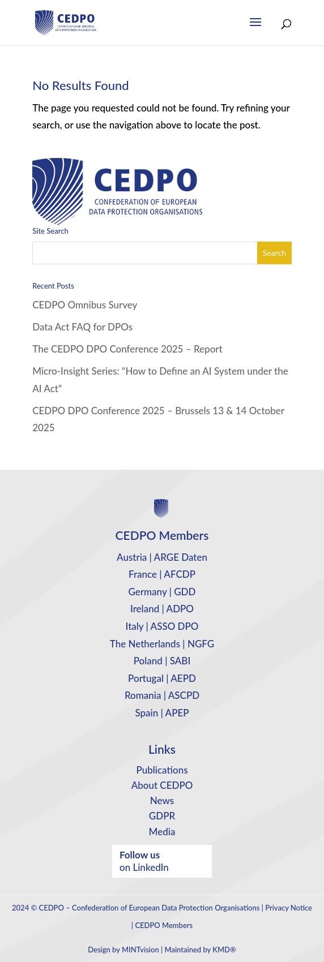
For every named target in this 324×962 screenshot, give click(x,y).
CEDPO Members (164, 925)
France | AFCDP (162, 574)
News (162, 800)
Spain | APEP (162, 713)
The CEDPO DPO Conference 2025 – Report (127, 349)
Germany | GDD (162, 592)
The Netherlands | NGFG (162, 644)
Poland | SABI (162, 661)
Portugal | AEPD (162, 678)
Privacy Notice (288, 907)
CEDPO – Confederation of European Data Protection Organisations (149, 907)
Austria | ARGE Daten (162, 557)
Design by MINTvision (123, 949)
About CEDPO (162, 785)
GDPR (162, 816)
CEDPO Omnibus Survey (84, 305)
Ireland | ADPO (162, 609)
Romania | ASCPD (162, 695)
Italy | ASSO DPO (162, 626)
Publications (161, 770)
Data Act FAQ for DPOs (82, 327)
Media (162, 832)
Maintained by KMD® (200, 949)
